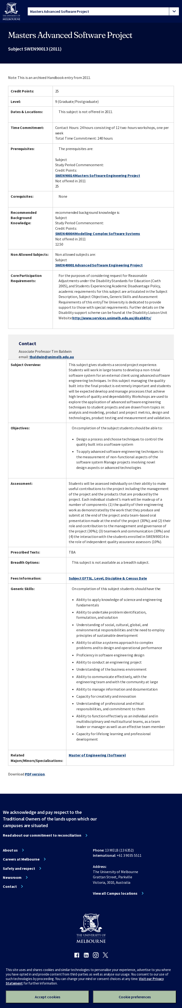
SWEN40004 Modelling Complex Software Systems (97, 233)
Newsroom (12, 877)
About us (10, 850)
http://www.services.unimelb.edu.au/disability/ (111, 318)
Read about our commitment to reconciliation (42, 835)
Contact (10, 886)
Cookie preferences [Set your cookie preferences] (135, 996)
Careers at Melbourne (21, 859)
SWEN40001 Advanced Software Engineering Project (99, 265)
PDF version (35, 774)
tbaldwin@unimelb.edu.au (51, 357)
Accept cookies (47, 996)
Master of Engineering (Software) (97, 755)
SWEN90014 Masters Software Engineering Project (97, 175)
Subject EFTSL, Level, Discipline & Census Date (108, 578)
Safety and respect (19, 868)
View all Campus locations (115, 893)
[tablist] (103, 11)
